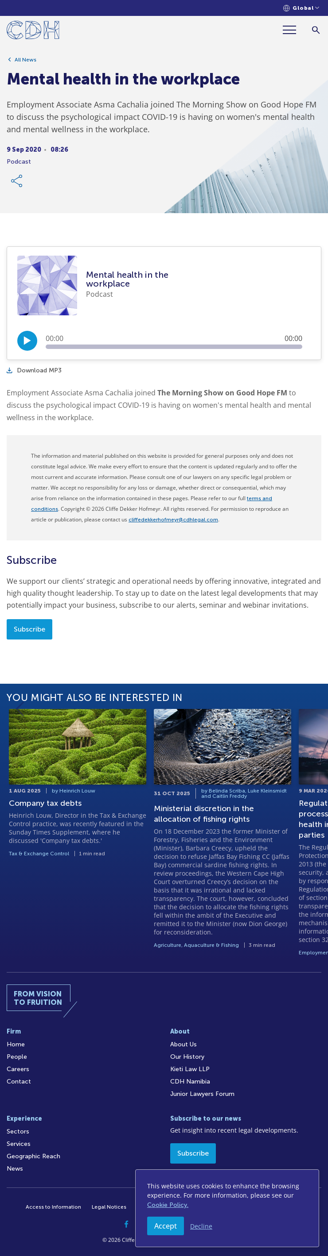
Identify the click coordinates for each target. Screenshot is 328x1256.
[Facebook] (126, 1224)
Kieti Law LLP (190, 1069)
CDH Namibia (190, 1081)
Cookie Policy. (167, 1205)
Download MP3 (34, 370)
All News (25, 60)
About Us (183, 1044)
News (15, 1168)
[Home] (33, 31)
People (17, 1057)
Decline (201, 1226)
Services (19, 1144)
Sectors (18, 1131)
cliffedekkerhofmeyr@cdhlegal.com (173, 520)
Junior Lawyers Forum (202, 1094)
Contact (19, 1081)
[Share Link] (17, 180)
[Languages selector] (301, 8)
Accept (165, 1226)
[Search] (316, 30)
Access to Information (53, 1207)
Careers (18, 1069)
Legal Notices (109, 1207)
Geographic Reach (33, 1156)
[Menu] (293, 30)
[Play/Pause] (27, 341)
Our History (187, 1057)
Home (16, 1044)
